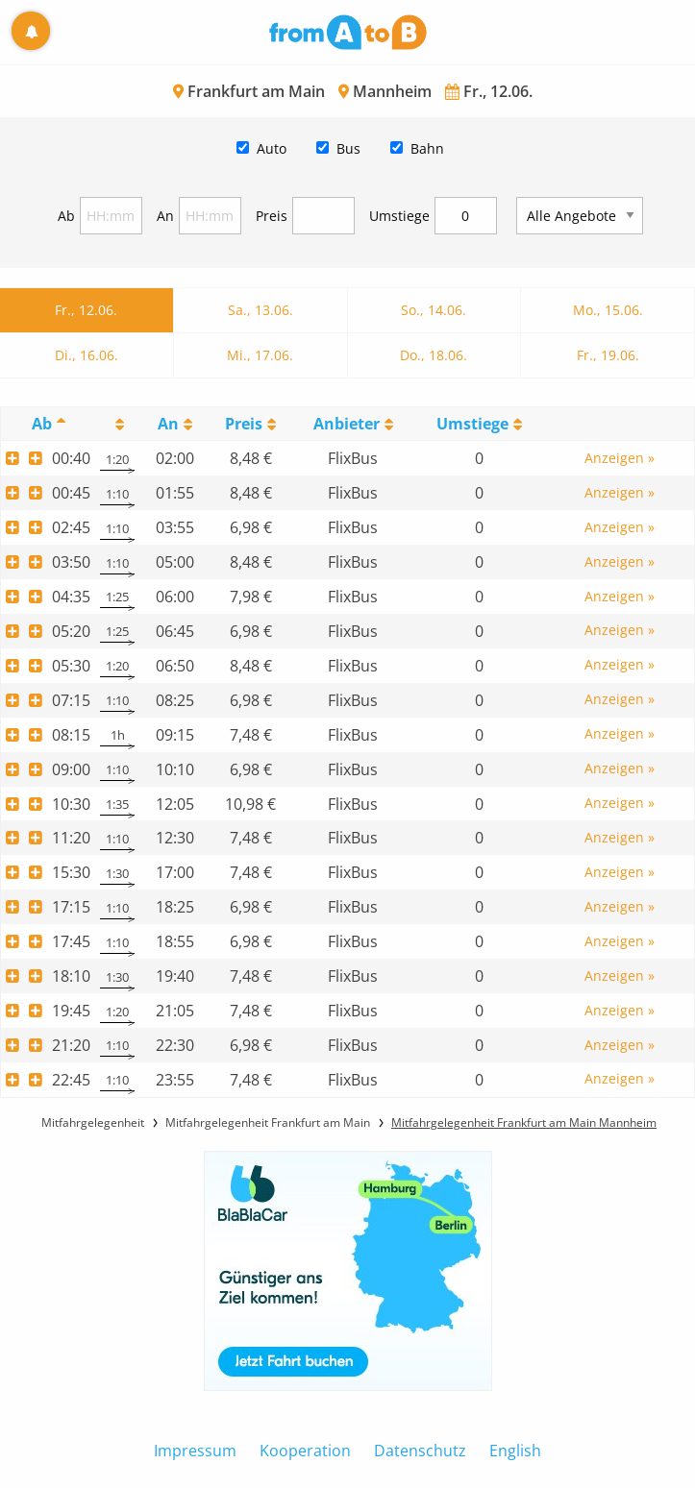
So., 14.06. (433, 310)
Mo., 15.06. (608, 310)
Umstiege (399, 216)
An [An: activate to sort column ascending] (168, 423)
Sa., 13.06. (260, 310)
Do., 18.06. (433, 355)
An (165, 216)
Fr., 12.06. (86, 310)
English (515, 1450)
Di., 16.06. (86, 355)
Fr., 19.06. (608, 355)
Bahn (427, 148)
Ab (66, 216)
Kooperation (305, 1450)
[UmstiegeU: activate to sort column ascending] (479, 424)
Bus (348, 148)
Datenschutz (420, 1450)
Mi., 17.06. (260, 355)
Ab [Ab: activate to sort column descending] (42, 423)
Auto (271, 148)
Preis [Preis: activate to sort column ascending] (243, 423)
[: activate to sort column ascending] (117, 424)
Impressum (195, 1450)
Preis (271, 216)
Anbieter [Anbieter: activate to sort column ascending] (346, 423)
